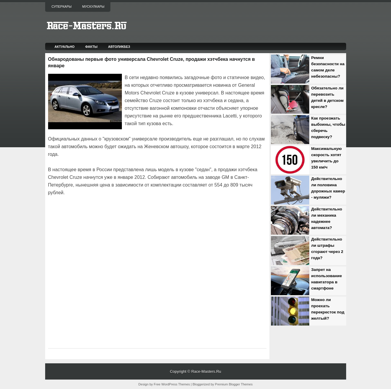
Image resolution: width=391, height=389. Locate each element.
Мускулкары (93, 6)
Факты (91, 46)
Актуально (65, 46)
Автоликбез (119, 46)
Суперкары (62, 6)
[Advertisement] (117, 213)
